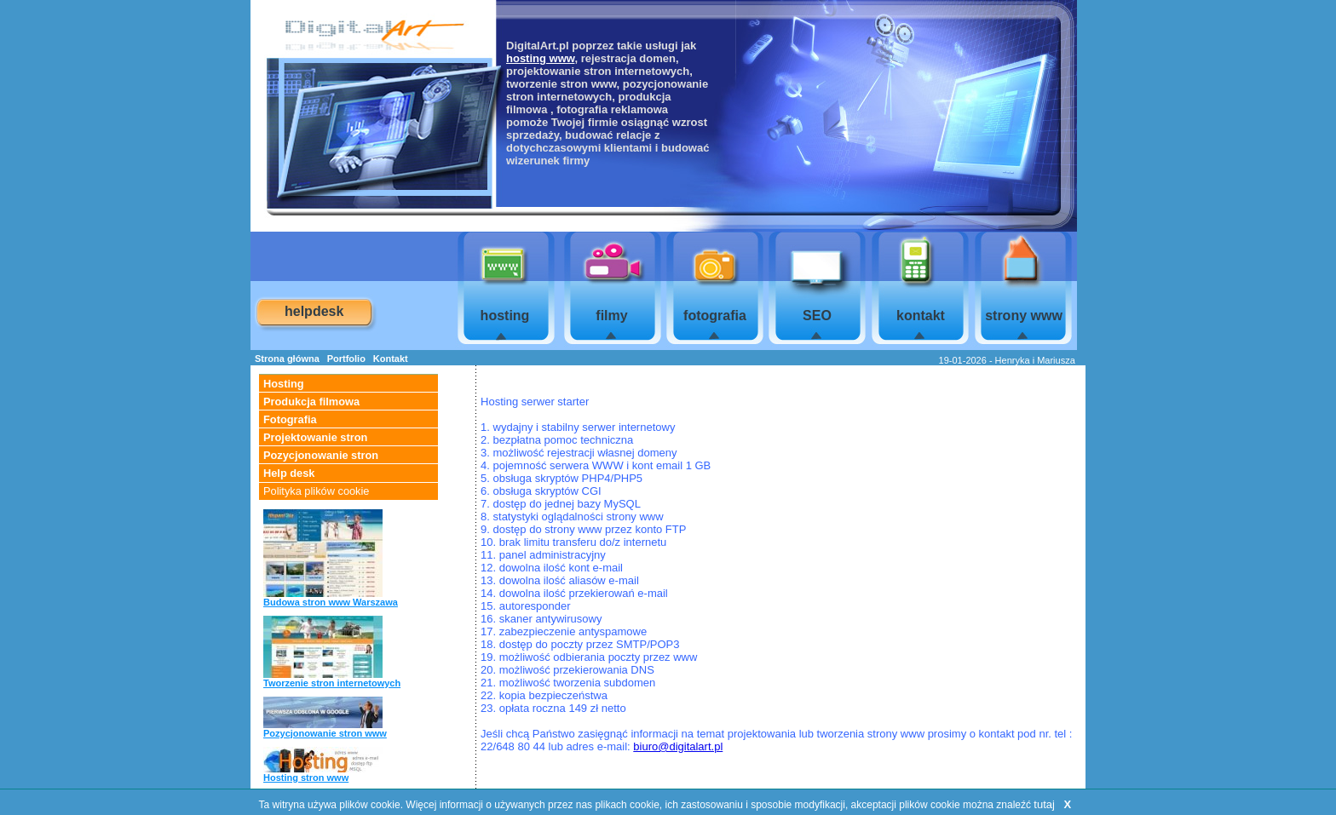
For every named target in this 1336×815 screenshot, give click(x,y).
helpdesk (314, 311)
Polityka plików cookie (316, 491)
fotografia (714, 315)
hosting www (540, 58)
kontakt (920, 315)
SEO (817, 315)
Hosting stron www (305, 777)
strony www (1023, 315)
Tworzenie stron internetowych (331, 683)
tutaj (1044, 804)
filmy (611, 315)
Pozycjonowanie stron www (325, 733)
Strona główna (287, 358)
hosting (505, 315)
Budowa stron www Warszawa (330, 602)
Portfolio (346, 358)
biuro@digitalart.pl (678, 746)
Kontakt (390, 358)
